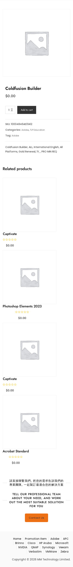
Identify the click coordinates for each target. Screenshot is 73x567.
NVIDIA (22, 547)
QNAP (34, 547)
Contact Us (36, 518)
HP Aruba (45, 543)
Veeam (64, 547)
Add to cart (27, 110)
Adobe (25, 129)
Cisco (31, 543)
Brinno (19, 543)
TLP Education (37, 129)
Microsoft (62, 543)
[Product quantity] (10, 110)
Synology (48, 547)
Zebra (65, 551)
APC (66, 539)
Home (17, 539)
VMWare (51, 551)
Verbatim (35, 551)
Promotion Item (36, 539)
